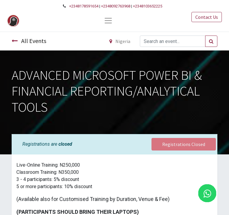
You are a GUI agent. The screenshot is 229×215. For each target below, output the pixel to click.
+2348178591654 (83, 6)
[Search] (211, 41)
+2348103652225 (147, 6)
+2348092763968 (115, 6)
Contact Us (206, 17)
